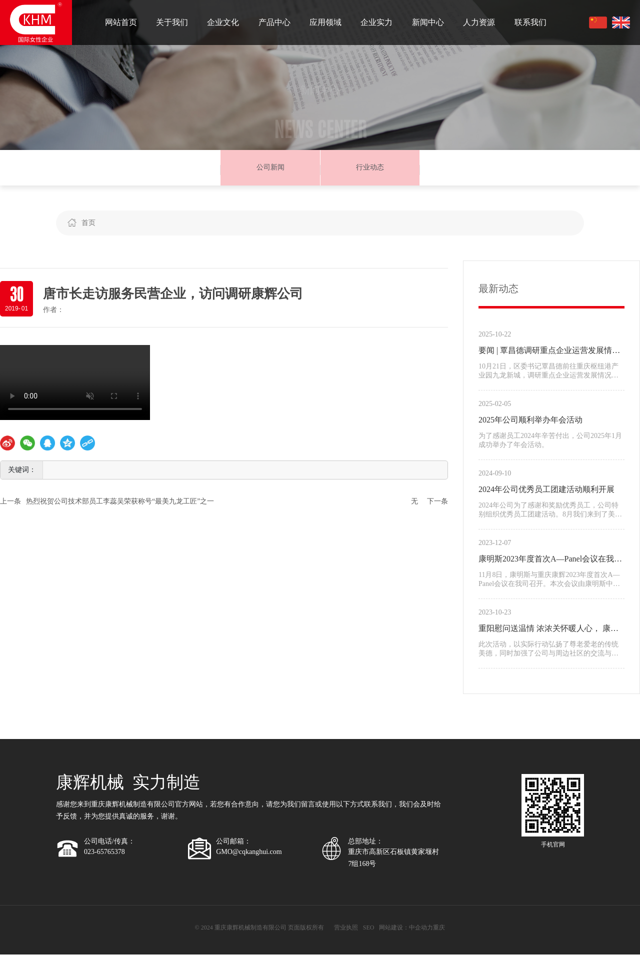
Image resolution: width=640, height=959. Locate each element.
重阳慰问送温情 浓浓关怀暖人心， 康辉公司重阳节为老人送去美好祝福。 (548, 634)
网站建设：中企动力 (406, 932)
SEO (368, 932)
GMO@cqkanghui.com (249, 856)
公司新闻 (270, 170)
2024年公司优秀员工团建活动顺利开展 (546, 494)
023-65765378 (104, 856)
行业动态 (370, 170)
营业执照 (346, 932)
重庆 (439, 932)
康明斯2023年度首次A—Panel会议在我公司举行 (550, 565)
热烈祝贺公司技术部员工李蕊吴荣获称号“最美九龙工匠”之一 (120, 506)
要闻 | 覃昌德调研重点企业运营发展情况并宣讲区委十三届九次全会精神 (549, 356)
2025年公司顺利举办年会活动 (530, 424)
